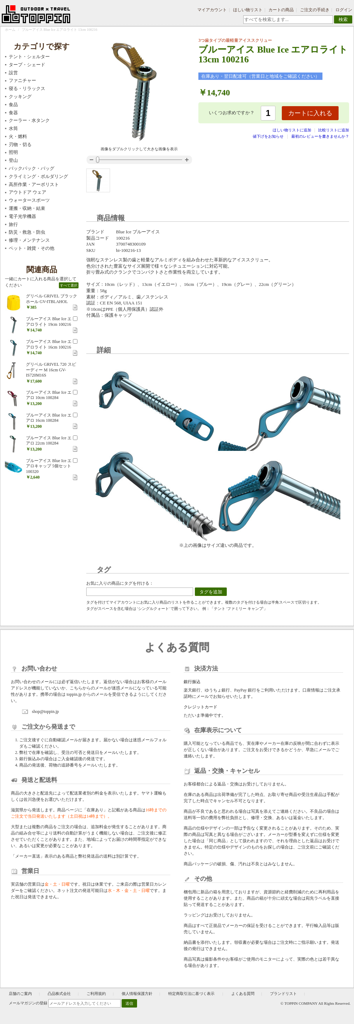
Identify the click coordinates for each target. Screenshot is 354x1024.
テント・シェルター (29, 56)
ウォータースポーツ (29, 200)
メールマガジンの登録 (28, 1003)
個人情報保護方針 (137, 993)
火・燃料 (18, 136)
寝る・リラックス (27, 88)
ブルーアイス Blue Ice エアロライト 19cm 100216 (49, 321)
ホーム (10, 30)
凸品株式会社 (59, 993)
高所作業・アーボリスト (34, 184)
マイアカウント (212, 9)
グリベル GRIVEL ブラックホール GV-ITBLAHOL (51, 299)
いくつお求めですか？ (231, 112)
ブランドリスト (283, 993)
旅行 (13, 224)
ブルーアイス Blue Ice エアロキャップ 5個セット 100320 (49, 466)
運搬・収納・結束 (27, 208)
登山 (13, 160)
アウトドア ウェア (27, 192)
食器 (13, 112)
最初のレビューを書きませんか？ (320, 136)
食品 (13, 104)
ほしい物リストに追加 (292, 130)
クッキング (20, 96)
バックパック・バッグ (31, 168)
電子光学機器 (22, 216)
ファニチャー (22, 80)
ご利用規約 (96, 993)
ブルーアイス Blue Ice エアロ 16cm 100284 (49, 418)
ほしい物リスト (248, 9)
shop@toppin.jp (45, 711)
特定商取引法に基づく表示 (192, 993)
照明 (13, 152)
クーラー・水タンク (29, 120)
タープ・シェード (27, 64)
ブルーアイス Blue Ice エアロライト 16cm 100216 (49, 344)
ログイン (343, 9)
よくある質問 (242, 993)
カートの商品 (281, 9)
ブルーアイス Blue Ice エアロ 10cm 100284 (49, 395)
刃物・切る (20, 144)
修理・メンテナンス (29, 240)
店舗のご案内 (20, 993)
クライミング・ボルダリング (38, 176)
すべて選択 (68, 285)
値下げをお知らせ (268, 136)
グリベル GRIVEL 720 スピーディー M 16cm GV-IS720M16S (51, 370)
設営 (13, 72)
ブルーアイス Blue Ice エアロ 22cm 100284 (49, 440)
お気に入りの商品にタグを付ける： (120, 583)
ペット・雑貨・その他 (31, 248)
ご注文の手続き (314, 9)
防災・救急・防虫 (27, 232)
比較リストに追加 (333, 130)
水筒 (13, 128)
